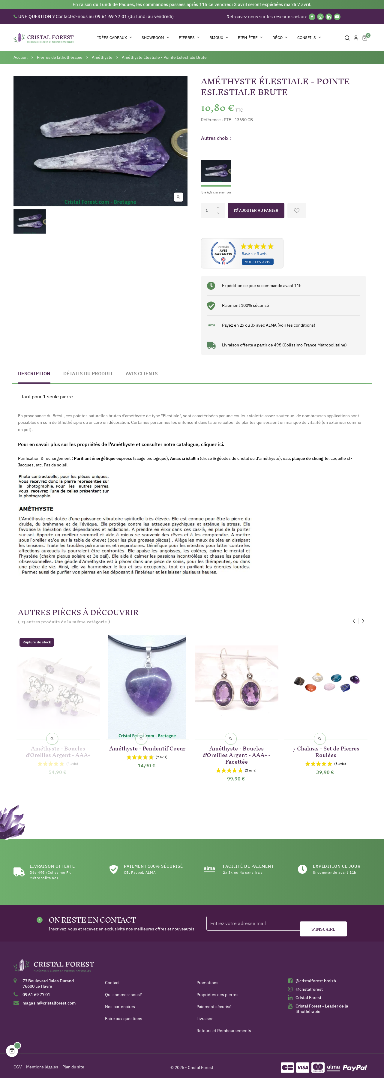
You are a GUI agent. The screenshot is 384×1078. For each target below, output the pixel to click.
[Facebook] (312, 16)
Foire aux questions (123, 1014)
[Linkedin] (329, 16)
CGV (18, 1063)
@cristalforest (309, 985)
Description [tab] (34, 373)
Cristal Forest (308, 993)
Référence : (212, 119)
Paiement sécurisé (214, 1002)
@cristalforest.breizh (316, 977)
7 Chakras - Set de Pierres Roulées (325, 747)
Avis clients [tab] (142, 373)
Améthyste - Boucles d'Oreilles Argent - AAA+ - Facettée (236, 750)
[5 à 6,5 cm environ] (216, 170)
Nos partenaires (120, 1002)
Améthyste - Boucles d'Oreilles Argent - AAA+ (58, 747)
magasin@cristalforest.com (49, 999)
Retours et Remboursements (223, 1026)
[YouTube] (337, 16)
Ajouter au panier (256, 210)
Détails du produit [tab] (88, 373)
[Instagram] (320, 16)
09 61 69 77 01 (36, 990)
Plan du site (73, 1063)
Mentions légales (42, 1063)
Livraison (205, 1014)
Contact (112, 978)
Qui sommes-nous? (123, 990)
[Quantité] (213, 210)
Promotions (207, 978)
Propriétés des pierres (217, 990)
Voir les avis (257, 261)
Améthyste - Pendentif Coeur (147, 747)
